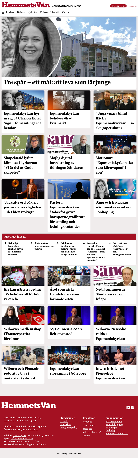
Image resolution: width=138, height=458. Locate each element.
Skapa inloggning (114, 424)
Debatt (21, 12)
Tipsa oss (87, 428)
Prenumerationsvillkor (117, 433)
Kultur (44, 12)
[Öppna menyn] (3, 13)
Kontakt (64, 421)
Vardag (66, 12)
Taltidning (111, 430)
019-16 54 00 (19, 435)
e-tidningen (111, 427)
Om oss (86, 435)
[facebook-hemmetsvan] (132, 408)
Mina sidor (65, 424)
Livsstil (54, 12)
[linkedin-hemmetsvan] (128, 408)
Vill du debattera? (92, 432)
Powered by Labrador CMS (69, 454)
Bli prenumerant (114, 421)
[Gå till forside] (26, 4)
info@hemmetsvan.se (22, 438)
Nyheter (33, 12)
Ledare (10, 12)
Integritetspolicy (68, 427)
